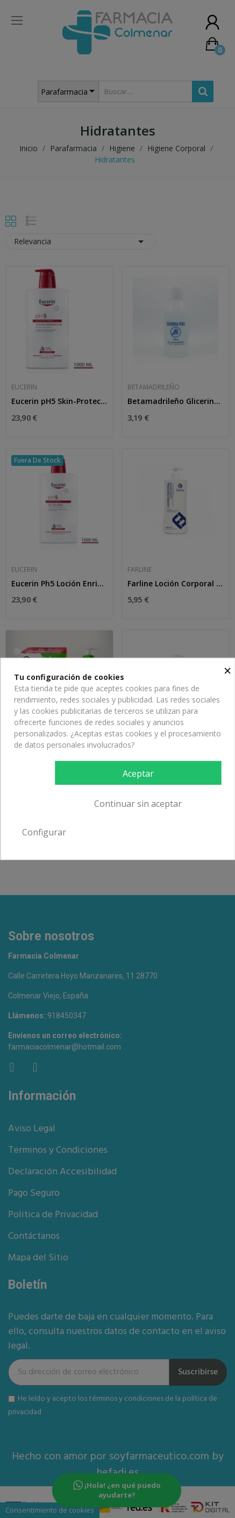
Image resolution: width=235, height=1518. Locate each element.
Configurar (44, 832)
